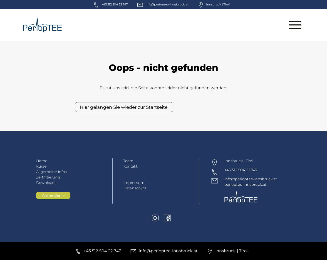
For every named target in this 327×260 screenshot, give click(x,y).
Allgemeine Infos (51, 172)
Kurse (41, 166)
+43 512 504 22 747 (240, 170)
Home (41, 161)
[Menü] (295, 25)
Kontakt (130, 166)
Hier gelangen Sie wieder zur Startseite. (124, 107)
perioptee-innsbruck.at (245, 184)
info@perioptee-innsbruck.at (250, 179)
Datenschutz (134, 188)
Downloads (46, 183)
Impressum (133, 183)
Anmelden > (53, 195)
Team (128, 161)
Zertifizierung (48, 177)
